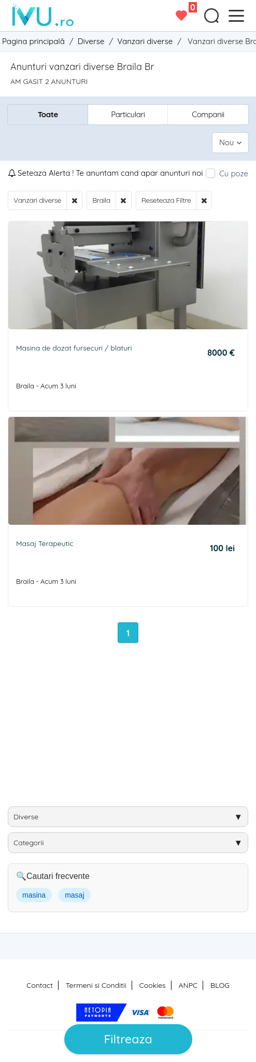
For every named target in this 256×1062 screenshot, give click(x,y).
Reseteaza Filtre (166, 200)
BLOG (220, 985)
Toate (48, 114)
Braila (101, 200)
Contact (39, 985)
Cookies (152, 985)
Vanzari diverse (37, 200)
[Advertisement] (132, 728)
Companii (208, 114)
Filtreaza (128, 1038)
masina (34, 895)
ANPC (187, 985)
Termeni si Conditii (96, 985)
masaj (74, 895)
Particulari (128, 114)
